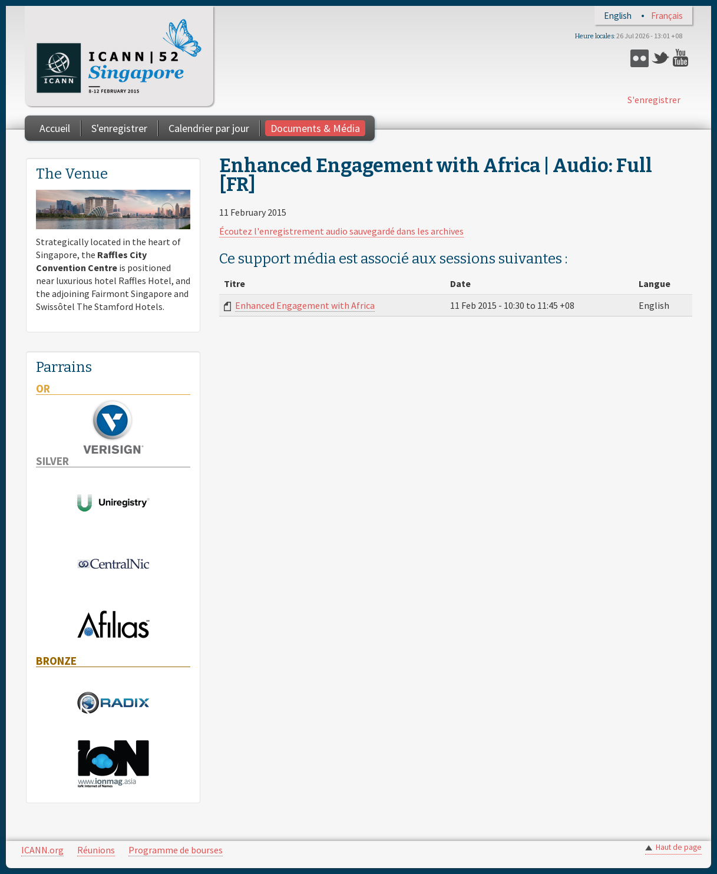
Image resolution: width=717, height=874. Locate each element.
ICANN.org (42, 850)
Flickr (639, 58)
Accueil (54, 128)
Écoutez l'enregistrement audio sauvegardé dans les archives (341, 231)
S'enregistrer (653, 99)
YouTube (682, 58)
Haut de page (679, 847)
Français (667, 15)
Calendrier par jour (208, 128)
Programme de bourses (175, 850)
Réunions (96, 850)
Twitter (661, 58)
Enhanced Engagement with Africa (305, 305)
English (618, 15)
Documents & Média (315, 128)
